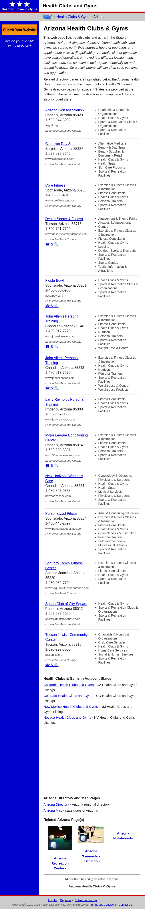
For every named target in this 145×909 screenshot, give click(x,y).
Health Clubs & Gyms (73, 17)
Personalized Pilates (61, 513)
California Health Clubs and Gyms (69, 685)
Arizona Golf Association (64, 110)
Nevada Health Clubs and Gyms (67, 717)
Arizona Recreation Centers (60, 863)
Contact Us (125, 904)
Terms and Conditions (104, 904)
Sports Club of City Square (66, 604)
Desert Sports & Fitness (64, 219)
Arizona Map (53, 810)
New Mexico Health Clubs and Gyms (71, 706)
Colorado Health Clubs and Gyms (68, 696)
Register (65, 900)
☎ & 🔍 (52, 244)
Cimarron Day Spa (60, 144)
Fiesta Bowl (54, 280)
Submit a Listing (86, 900)
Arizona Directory (56, 804)
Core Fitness (55, 185)
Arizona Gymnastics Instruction (91, 856)
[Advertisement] (92, 760)
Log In (52, 900)
